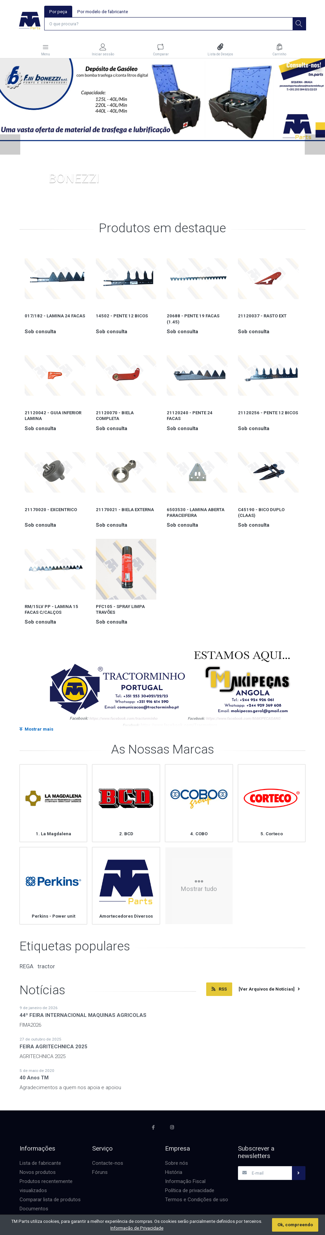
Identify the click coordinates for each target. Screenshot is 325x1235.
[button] (10, 145)
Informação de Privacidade (136, 1228)
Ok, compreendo (295, 1224)
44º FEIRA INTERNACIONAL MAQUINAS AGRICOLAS (83, 1016)
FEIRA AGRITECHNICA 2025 (53, 1047)
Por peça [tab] (58, 11)
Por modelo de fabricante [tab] (102, 11)
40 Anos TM (34, 1078)
